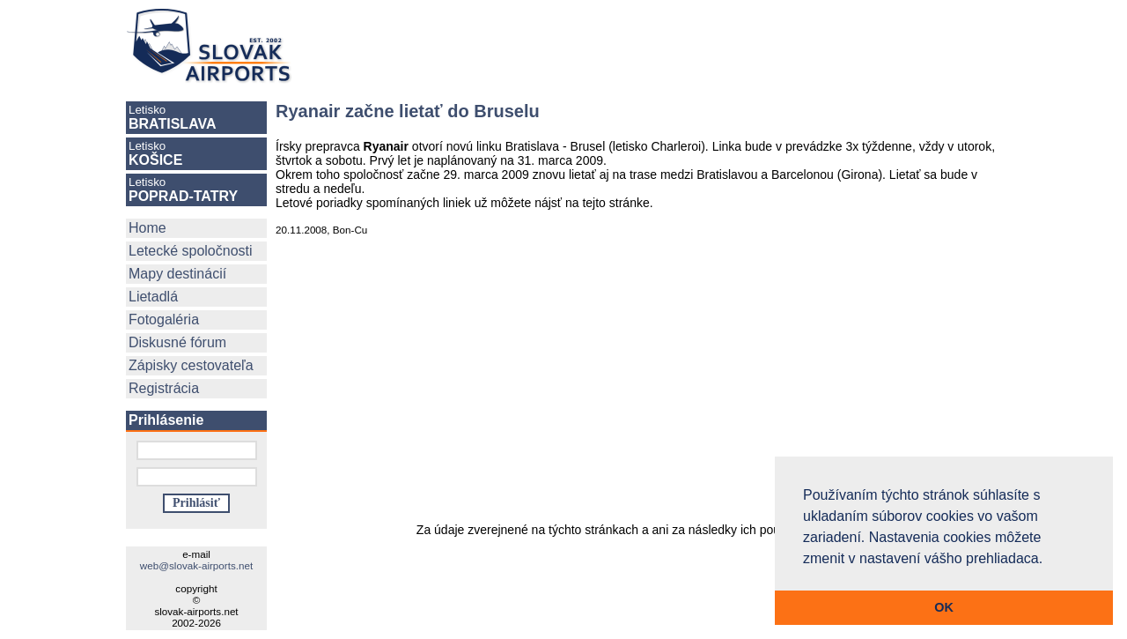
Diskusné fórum (177, 342)
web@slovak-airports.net (196, 565)
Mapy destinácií (177, 273)
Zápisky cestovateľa (191, 365)
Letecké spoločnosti (191, 250)
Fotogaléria (164, 319)
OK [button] (944, 607)
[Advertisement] (664, 45)
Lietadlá (153, 296)
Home (147, 227)
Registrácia (164, 388)
